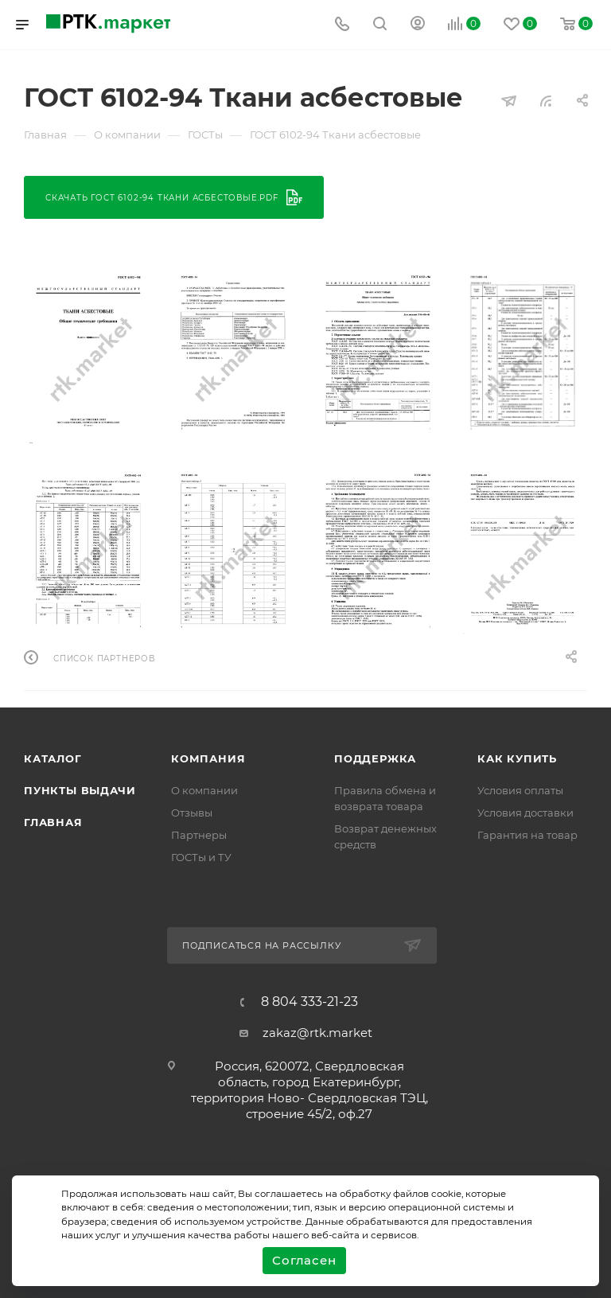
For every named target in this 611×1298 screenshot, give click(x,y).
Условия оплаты (520, 790)
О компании (204, 790)
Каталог (53, 758)
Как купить (517, 758)
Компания (208, 758)
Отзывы (191, 812)
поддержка (375, 758)
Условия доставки (525, 812)
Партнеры (199, 834)
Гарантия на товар (527, 834)
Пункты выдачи (79, 790)
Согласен (304, 1260)
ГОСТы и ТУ (201, 857)
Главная (53, 822)
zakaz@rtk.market (317, 1032)
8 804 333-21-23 (309, 1002)
